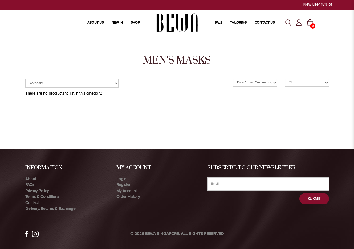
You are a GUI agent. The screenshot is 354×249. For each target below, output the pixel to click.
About (30, 178)
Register (123, 184)
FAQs (29, 184)
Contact (32, 202)
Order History (128, 196)
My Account (126, 190)
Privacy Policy (37, 190)
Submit (314, 198)
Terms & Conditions (42, 196)
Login (121, 178)
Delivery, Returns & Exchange (50, 208)
